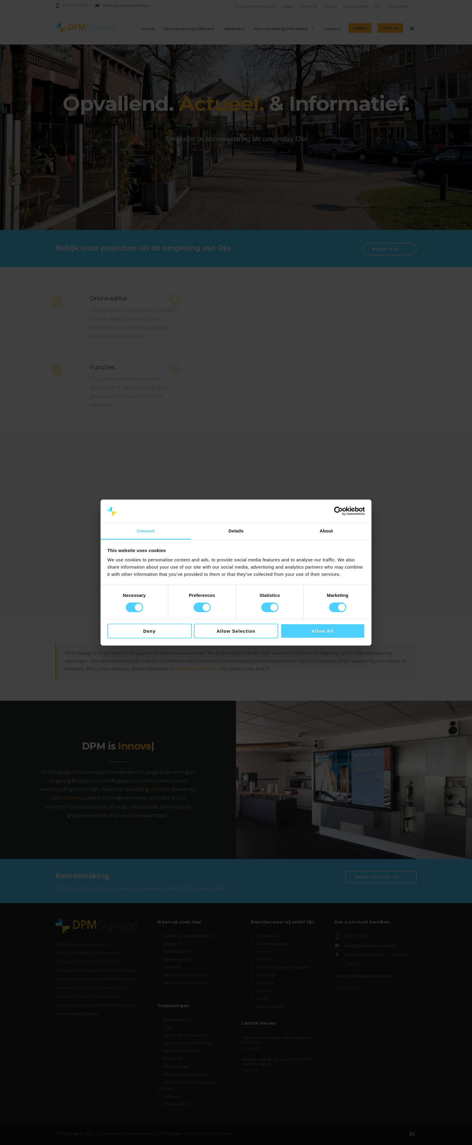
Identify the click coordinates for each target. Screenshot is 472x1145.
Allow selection (236, 631)
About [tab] (326, 530)
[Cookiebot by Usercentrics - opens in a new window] (338, 511)
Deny (149, 631)
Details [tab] (236, 530)
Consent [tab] (146, 530)
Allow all (323, 631)
